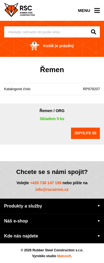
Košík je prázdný (52, 46)
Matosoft (64, 256)
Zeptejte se (85, 133)
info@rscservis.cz (52, 189)
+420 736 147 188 (45, 183)
